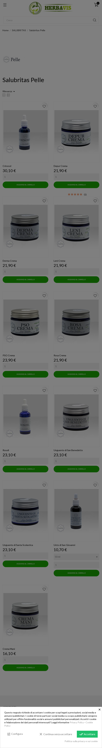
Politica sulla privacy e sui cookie (81, 741)
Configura (15, 734)
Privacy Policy (77, 722)
